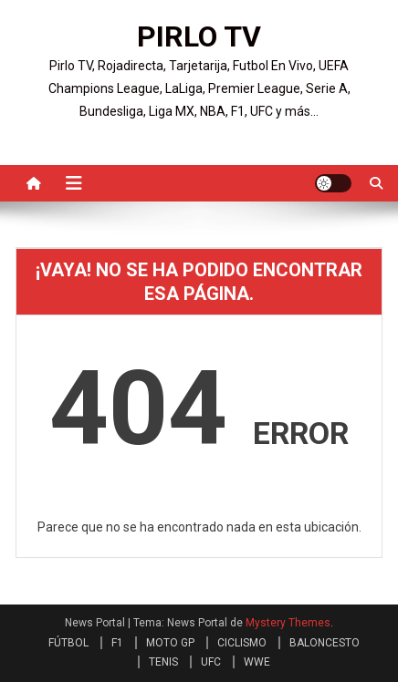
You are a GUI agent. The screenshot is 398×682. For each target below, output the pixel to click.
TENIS (163, 662)
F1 (117, 642)
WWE (257, 662)
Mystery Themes (288, 622)
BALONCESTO (324, 642)
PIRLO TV (199, 36)
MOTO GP (170, 642)
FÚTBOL (68, 642)
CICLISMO (242, 642)
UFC (211, 662)
